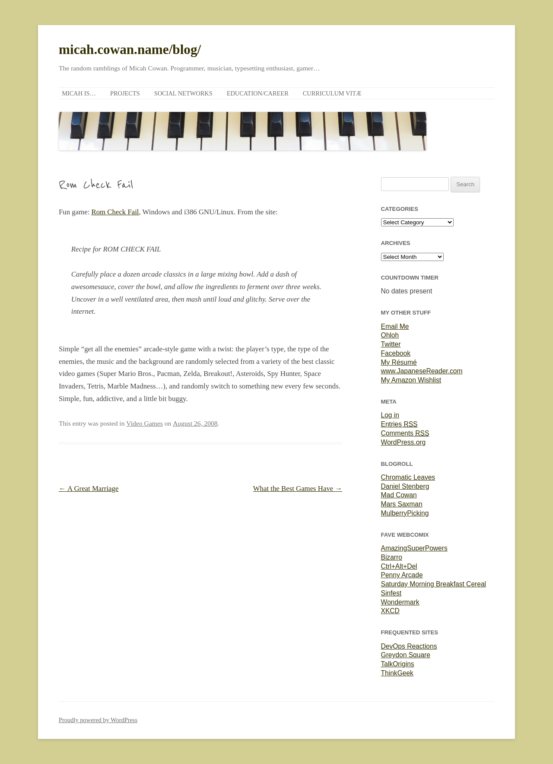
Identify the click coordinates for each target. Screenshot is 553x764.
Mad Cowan (399, 495)
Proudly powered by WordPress (98, 719)
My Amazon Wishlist (411, 380)
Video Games (144, 423)
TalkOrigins (397, 664)
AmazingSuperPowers (414, 548)
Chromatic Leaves (408, 477)
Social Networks (183, 93)
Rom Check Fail (115, 212)
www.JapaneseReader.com (422, 371)
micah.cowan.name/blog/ (130, 49)
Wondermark (400, 602)
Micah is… (79, 93)
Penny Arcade (402, 575)
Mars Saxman (402, 504)
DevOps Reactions (409, 646)
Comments (405, 433)
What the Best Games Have (297, 488)
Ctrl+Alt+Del (399, 566)
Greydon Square (405, 655)
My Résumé (399, 362)
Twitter (391, 344)
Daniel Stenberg (405, 486)
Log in (390, 415)
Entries (399, 424)
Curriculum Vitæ (332, 93)
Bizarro (391, 557)
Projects (125, 93)
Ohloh (390, 335)
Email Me (395, 326)
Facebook (395, 353)
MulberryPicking (405, 513)
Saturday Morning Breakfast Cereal (433, 584)
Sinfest (391, 593)
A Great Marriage (88, 488)
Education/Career (258, 93)
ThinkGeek (397, 673)
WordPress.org (403, 442)
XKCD (390, 610)
